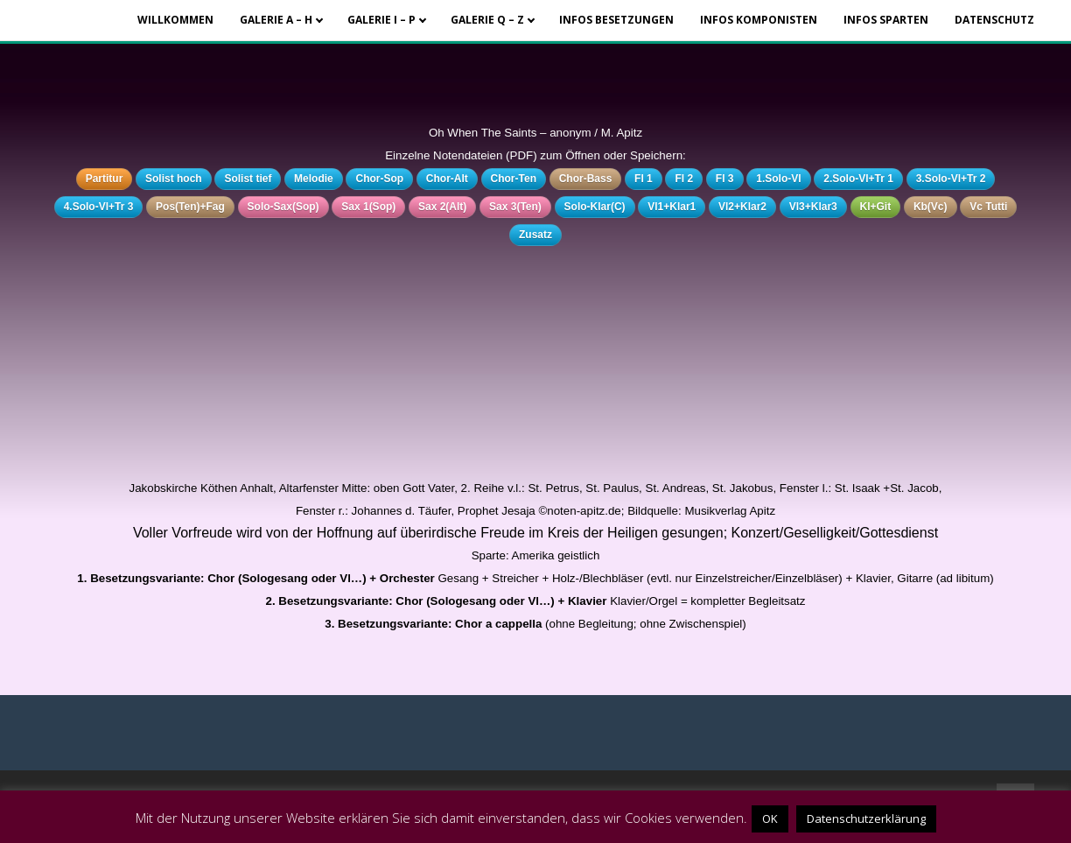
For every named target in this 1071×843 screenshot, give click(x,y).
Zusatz (535, 234)
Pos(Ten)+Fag (190, 206)
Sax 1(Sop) (368, 206)
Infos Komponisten (758, 19)
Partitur (104, 178)
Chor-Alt (447, 178)
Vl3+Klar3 (813, 206)
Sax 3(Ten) (515, 206)
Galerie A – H (276, 19)
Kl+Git (876, 206)
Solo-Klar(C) (595, 206)
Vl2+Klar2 (742, 206)
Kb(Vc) (931, 206)
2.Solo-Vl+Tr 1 (858, 178)
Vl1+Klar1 (672, 206)
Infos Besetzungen (616, 19)
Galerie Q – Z (487, 19)
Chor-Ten (513, 178)
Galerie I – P (381, 19)
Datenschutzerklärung (866, 818)
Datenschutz (994, 19)
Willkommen (175, 19)
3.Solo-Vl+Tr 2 (951, 178)
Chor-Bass (585, 178)
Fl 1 (643, 178)
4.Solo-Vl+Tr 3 (99, 206)
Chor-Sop (379, 178)
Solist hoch (173, 178)
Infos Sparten (886, 19)
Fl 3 (725, 178)
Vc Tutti (988, 206)
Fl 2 (684, 178)
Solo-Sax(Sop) (283, 206)
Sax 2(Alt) (442, 206)
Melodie (313, 178)
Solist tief (247, 178)
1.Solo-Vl (778, 178)
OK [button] (770, 818)
